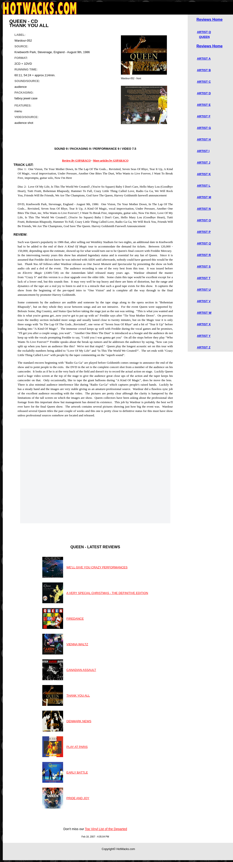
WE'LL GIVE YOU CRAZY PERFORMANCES (96, 567)
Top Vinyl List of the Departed (106, 829)
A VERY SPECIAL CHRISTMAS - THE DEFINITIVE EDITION (107, 593)
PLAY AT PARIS (77, 747)
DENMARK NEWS (78, 721)
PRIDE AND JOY (77, 798)
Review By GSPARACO (76, 160)
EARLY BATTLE (77, 772)
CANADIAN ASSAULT (81, 670)
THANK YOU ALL (78, 695)
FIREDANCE (75, 618)
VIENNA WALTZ (77, 644)
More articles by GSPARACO (110, 160)
